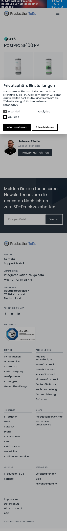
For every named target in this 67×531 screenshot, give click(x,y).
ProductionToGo (14, 473)
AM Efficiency (12, 446)
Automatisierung (46, 394)
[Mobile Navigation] (57, 13)
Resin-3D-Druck (45, 364)
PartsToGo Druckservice (43, 423)
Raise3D (9, 426)
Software (41, 399)
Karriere (9, 478)
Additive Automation (16, 456)
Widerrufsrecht (13, 508)
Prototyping (11, 381)
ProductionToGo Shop (49, 416)
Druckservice (11, 361)
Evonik (7, 431)
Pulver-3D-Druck (46, 374)
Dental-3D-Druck (46, 384)
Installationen (12, 356)
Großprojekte (12, 376)
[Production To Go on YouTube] (12, 314)
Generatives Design (15, 386)
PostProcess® (12, 436)
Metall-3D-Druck (46, 369)
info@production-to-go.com (24, 275)
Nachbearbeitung (46, 389)
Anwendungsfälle (46, 483)
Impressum (11, 499)
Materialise (10, 451)
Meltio (7, 421)
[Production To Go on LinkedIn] (19, 314)
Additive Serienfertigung (45, 358)
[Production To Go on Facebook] (5, 314)
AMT (6, 441)
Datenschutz (11, 503)
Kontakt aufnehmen (35, 153)
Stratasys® (10, 416)
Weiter (54, 219)
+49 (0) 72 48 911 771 (18, 280)
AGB (6, 513)
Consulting (10, 366)
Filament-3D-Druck (47, 379)
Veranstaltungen (46, 473)
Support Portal (14, 263)
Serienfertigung (13, 371)
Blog (38, 478)
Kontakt (9, 259)
